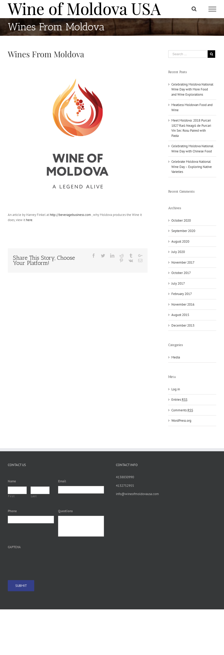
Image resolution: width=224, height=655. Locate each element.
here (28, 220)
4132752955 (125, 485)
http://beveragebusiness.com (70, 215)
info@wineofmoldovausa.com (137, 494)
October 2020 (181, 220)
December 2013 (182, 325)
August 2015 (180, 315)
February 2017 (181, 294)
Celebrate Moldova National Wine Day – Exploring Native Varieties (191, 166)
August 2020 (180, 241)
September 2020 (183, 231)
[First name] (17, 490)
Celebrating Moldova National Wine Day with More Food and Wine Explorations (192, 89)
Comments (182, 410)
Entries (179, 399)
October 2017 (181, 273)
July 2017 (178, 283)
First (11, 496)
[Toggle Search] (194, 8)
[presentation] (47, 562)
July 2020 (178, 252)
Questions (65, 511)
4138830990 (125, 477)
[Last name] (40, 490)
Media (175, 357)
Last (34, 496)
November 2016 (182, 304)
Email (62, 481)
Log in (175, 389)
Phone (12, 511)
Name (12, 481)
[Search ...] (188, 54)
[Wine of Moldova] (78, 135)
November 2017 (182, 262)
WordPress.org (181, 420)
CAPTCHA (14, 547)
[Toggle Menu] (212, 9)
